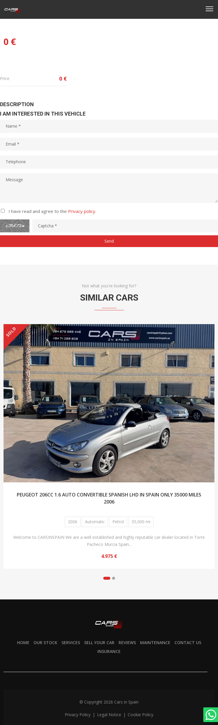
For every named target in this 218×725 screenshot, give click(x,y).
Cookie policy (140, 714)
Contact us (187, 642)
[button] (106, 578)
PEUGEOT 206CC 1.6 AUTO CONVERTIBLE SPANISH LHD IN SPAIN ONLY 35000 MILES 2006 (109, 498)
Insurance (109, 651)
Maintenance (155, 642)
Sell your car (99, 642)
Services (70, 642)
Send (109, 241)
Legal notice (109, 714)
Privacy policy (81, 211)
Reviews (127, 642)
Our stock (45, 642)
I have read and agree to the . (52, 211)
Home (23, 642)
